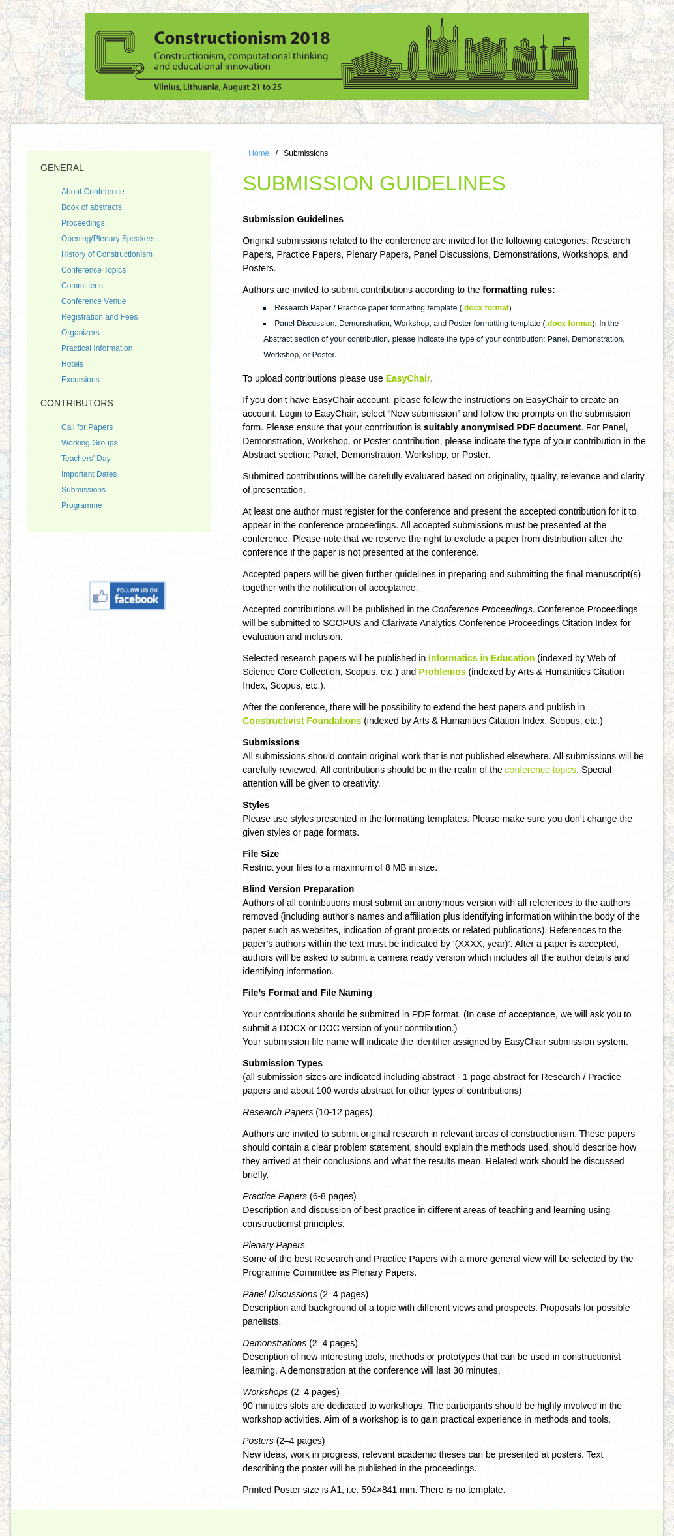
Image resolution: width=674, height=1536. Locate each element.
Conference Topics (93, 270)
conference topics (541, 769)
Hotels (72, 364)
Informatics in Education (481, 658)
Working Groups (89, 442)
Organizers (80, 332)
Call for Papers (87, 427)
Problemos (441, 672)
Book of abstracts (91, 207)
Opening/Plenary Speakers (107, 238)
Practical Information (96, 348)
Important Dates (89, 474)
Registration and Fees (99, 317)
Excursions (80, 379)
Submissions (83, 489)
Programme (81, 505)
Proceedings (83, 223)
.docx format (485, 307)
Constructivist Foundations (301, 720)
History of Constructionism (107, 254)
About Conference (93, 191)
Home (258, 153)
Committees (82, 285)
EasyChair (408, 378)
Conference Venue (93, 301)
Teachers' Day (86, 458)
